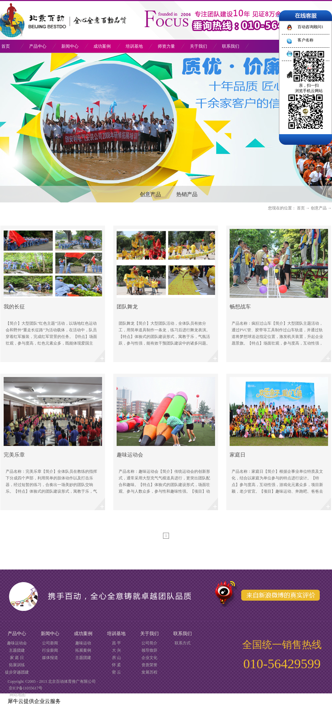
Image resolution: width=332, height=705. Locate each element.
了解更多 (52, 294)
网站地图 (17, 694)
